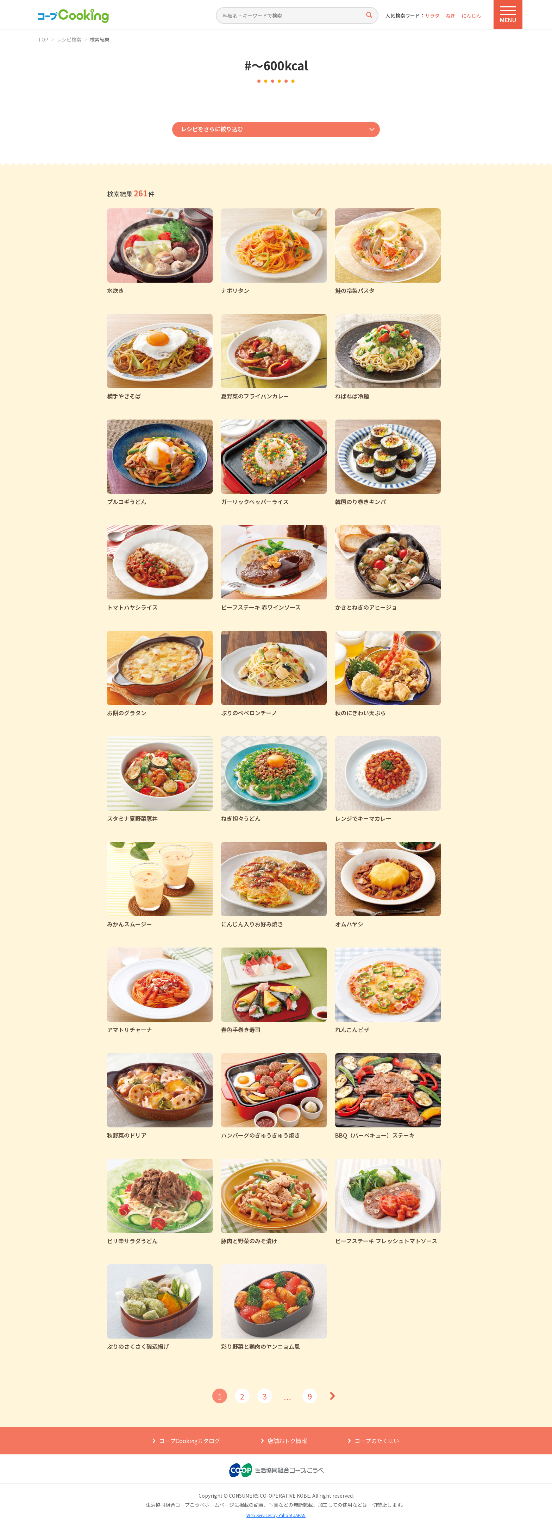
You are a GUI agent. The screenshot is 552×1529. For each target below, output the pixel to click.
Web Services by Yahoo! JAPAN (276, 1515)
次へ (332, 1396)
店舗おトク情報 (287, 1440)
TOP (43, 39)
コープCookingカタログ (189, 1440)
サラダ (432, 16)
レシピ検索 (69, 39)
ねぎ (451, 16)
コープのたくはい (377, 1440)
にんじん (471, 16)
